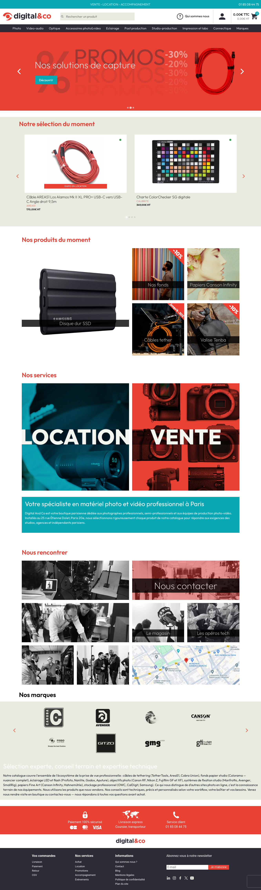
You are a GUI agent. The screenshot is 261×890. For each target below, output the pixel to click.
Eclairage (112, 28)
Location (80, 866)
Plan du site (121, 883)
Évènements (82, 879)
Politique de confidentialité (130, 879)
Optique (54, 28)
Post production (135, 28)
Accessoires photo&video (83, 28)
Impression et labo (195, 28)
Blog (117, 870)
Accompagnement (85, 875)
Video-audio (35, 28)
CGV (34, 875)
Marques (242, 28)
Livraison (37, 861)
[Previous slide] (14, 730)
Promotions (81, 870)
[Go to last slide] (19, 71)
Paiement (37, 866)
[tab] (128, 108)
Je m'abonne (218, 867)
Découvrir (235, 80)
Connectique (222, 28)
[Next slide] (242, 71)
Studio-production (164, 28)
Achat (78, 861)
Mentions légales (124, 875)
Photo (17, 28)
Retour (35, 870)
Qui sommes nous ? (126, 861)
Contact (119, 866)
